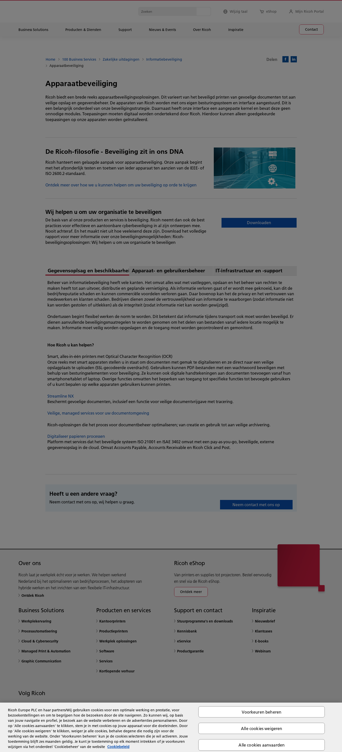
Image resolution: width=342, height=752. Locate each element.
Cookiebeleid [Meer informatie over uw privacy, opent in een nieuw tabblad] (118, 747)
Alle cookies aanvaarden (261, 745)
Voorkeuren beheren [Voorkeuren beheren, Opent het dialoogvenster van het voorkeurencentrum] (261, 712)
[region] (171, 727)
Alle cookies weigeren (261, 728)
